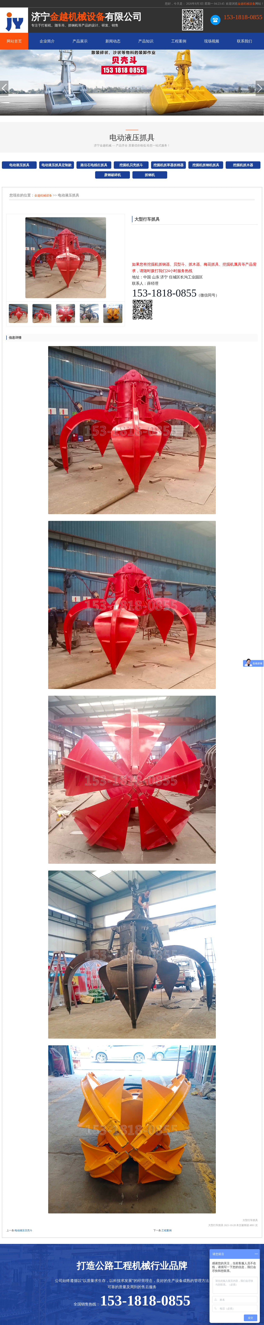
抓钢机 (150, 175)
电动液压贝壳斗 (23, 1230)
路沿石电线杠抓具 (93, 165)
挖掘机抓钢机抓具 (205, 165)
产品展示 (80, 41)
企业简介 (47, 41)
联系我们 (244, 41)
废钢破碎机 (112, 175)
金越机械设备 (43, 195)
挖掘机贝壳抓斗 (131, 165)
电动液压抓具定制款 (56, 165)
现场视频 (211, 41)
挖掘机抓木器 (243, 165)
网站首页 (14, 41)
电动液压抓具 (19, 165)
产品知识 (145, 41)
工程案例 (178, 41)
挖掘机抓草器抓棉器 (168, 165)
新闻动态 (112, 41)
